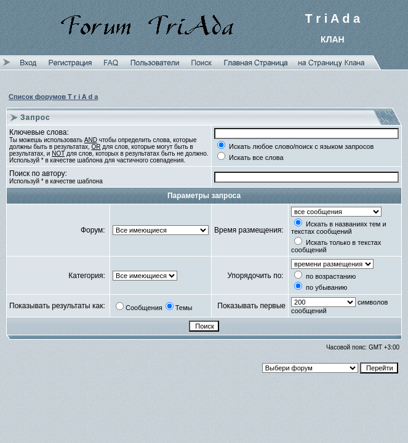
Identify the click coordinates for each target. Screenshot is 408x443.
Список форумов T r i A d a (53, 96)
